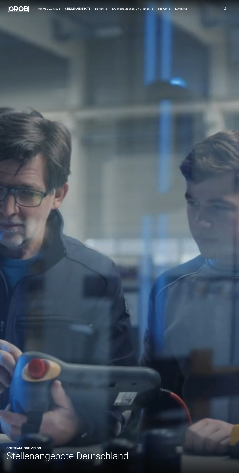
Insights (164, 8)
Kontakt (181, 8)
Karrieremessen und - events (132, 8)
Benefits (101, 8)
